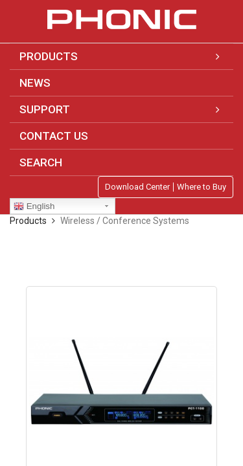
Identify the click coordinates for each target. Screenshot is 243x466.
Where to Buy (201, 187)
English (34, 206)
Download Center (137, 187)
